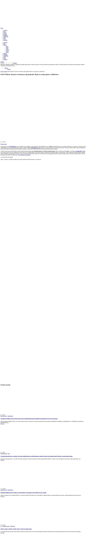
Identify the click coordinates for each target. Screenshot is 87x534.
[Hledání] (7, 63)
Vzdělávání (5, 36)
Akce (4, 31)
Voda (7, 48)
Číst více (2, 423)
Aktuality (5, 30)
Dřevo (7, 52)
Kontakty (5, 40)
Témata (5, 32)
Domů (2, 71)
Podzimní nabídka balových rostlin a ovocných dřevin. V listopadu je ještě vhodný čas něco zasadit (23, 492)
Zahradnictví (10, 416)
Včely (7, 51)
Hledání (2, 61)
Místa (4, 37)
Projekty (5, 34)
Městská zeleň (4, 144)
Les (1, 526)
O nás (4, 39)
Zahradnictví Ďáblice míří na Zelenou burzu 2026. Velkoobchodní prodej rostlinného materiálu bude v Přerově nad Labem (29, 418)
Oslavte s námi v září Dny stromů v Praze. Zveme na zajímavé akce (16, 529)
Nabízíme (5, 35)
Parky (7, 47)
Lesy (7, 46)
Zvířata (7, 49)
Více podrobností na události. (24, 154)
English (8, 69)
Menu (2, 28)
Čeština (5, 68)
